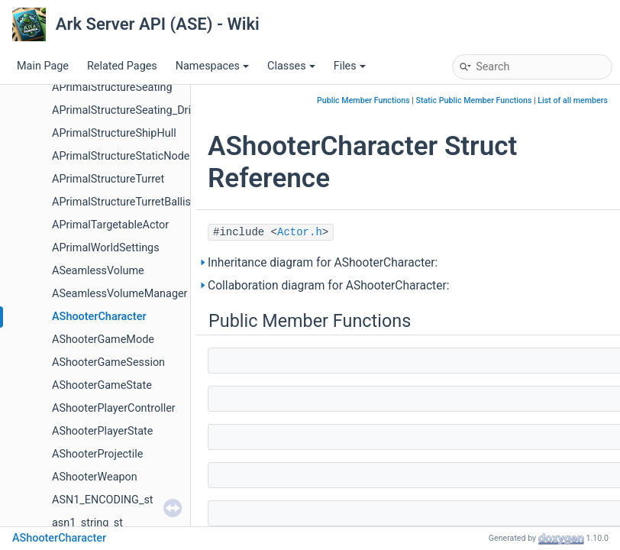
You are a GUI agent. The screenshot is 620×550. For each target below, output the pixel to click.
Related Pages (122, 66)
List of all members (573, 100)
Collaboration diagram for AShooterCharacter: (329, 286)
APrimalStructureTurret (108, 179)
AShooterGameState (102, 385)
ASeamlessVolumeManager (119, 293)
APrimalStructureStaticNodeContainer (144, 156)
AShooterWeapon (94, 477)
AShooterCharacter (99, 316)
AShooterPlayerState (102, 431)
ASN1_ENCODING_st (102, 499)
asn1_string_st (87, 522)
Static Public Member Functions (474, 100)
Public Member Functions (363, 100)
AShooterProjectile (97, 454)
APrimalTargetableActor (110, 224)
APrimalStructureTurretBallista (126, 202)
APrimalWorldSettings (106, 247)
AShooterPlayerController (114, 408)
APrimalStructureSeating (112, 87)
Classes (291, 66)
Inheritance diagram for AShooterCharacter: (323, 263)
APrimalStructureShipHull (114, 133)
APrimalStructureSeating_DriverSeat (140, 110)
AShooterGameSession (108, 362)
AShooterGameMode (103, 339)
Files (350, 66)
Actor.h (299, 232)
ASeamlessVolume (98, 270)
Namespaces (212, 66)
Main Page (43, 66)
